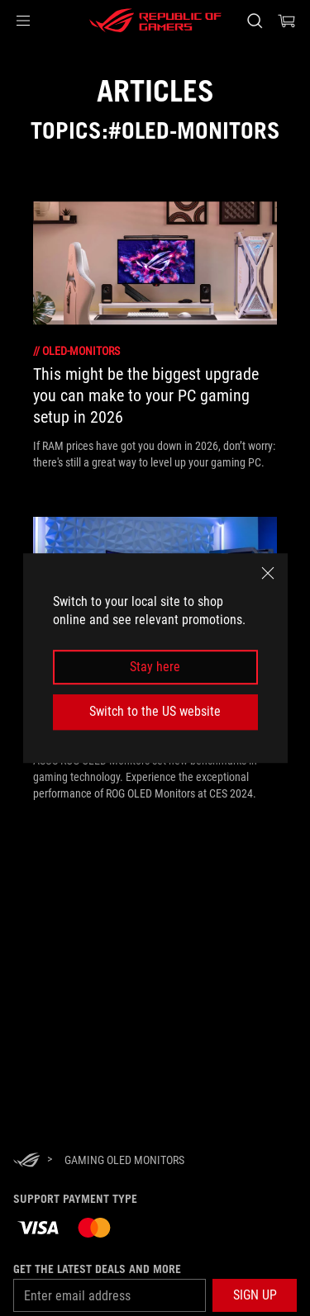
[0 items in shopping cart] (287, 20)
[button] (23, 21)
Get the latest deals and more (97, 1269)
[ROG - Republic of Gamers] (155, 20)
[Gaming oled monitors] (124, 1160)
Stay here (155, 667)
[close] (268, 573)
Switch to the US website (155, 711)
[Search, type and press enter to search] (254, 20)
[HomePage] (26, 1161)
